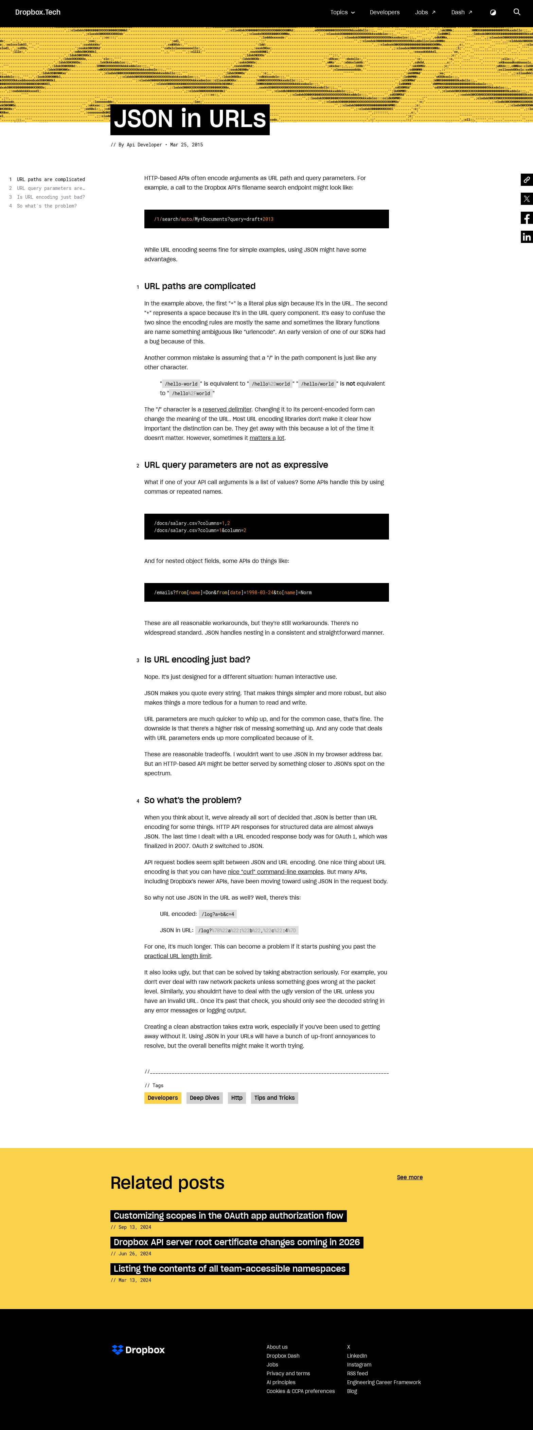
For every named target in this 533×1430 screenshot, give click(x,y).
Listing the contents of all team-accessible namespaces (230, 1269)
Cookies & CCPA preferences (301, 1391)
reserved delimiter (227, 409)
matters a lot (267, 438)
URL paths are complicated (51, 179)
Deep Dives (204, 1098)
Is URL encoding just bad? (51, 197)
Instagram (359, 1365)
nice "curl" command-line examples (276, 872)
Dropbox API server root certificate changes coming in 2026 (237, 1242)
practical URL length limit (177, 956)
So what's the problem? (47, 205)
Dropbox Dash (283, 1356)
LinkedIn (357, 1356)
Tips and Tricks (274, 1098)
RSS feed (357, 1374)
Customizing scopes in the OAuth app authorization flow (228, 1216)
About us (277, 1347)
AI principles (281, 1382)
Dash (458, 12)
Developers (385, 12)
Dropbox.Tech (37, 12)
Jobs (421, 12)
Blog (352, 1391)
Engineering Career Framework (384, 1382)
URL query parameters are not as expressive (51, 188)
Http (237, 1098)
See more (410, 1177)
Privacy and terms (288, 1374)
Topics (339, 12)
